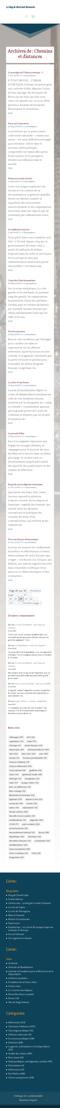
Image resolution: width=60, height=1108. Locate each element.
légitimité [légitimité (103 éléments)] (15, 799)
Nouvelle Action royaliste (21, 994)
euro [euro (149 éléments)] (43, 754)
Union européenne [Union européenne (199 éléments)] (19, 849)
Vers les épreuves (16, 331)
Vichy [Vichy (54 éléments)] (36, 853)
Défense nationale (17, 1034)
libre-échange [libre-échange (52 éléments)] (17, 791)
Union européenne (18, 1077)
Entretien (13, 1042)
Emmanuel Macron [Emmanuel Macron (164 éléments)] (38, 749)
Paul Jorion (14, 923)
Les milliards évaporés (18, 229)
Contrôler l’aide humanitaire (22, 280)
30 (10, 603)
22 (31, 598)
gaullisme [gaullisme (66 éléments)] (35, 770)
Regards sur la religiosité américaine (25, 484)
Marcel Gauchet (16, 915)
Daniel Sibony (15, 899)
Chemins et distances (19, 1026)
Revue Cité (13, 998)
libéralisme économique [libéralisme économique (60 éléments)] (21, 795)
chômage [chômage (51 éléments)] (15, 745)
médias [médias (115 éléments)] (32, 803)
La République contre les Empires (30, 645)
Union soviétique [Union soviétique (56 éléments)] (18, 853)
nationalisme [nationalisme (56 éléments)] (30, 807)
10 (25, 595)
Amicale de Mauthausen (20, 967)
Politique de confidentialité (28, 1096)
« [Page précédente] (16, 595)
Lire (10, 113)
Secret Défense (16, 934)
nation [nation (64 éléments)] (14, 807)
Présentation (14, 1065)
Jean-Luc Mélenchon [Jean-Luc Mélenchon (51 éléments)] (20, 787)
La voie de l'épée (16, 907)
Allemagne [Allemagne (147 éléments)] (16, 737)
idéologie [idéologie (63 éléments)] (15, 778)
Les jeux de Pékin (16, 433)
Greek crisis (14, 986)
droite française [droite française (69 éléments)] (33, 745)
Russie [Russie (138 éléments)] (44, 832)
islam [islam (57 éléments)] (13, 783)
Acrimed (12, 963)
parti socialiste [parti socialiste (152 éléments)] (31, 824)
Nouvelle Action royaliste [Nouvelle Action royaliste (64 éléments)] (22, 816)
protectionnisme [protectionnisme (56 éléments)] (18, 828)
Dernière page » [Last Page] (32, 603)
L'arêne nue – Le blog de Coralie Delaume (29, 903)
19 (15, 598)
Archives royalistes (17, 978)
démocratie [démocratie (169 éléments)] (16, 749)
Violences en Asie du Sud (20, 178)
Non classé (14, 1057)
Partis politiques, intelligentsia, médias (27, 1061)
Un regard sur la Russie (20, 938)
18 (10, 598)
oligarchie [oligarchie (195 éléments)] (36, 820)
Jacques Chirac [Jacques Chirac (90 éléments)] (30, 783)
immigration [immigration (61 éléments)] (32, 778)
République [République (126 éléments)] (16, 836)
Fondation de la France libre (22, 982)
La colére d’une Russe (18, 382)
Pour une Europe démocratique (23, 539)
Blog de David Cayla (18, 895)
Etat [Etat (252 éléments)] (13, 754)
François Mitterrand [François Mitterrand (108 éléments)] (20, 766)
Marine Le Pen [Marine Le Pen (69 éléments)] (34, 799)
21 (26, 598)
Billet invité (14, 1022)
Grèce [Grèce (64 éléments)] (13, 774)
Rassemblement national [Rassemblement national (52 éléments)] (22, 832)
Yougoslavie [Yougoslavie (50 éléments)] (16, 857)
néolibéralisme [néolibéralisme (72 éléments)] (17, 820)
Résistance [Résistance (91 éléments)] (34, 836)
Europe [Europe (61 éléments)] (14, 758)
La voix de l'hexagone (19, 911)
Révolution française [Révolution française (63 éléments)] (20, 841)
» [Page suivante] (19, 603)
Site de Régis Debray (18, 1002)
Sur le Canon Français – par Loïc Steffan (33, 684)
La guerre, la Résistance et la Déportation (29, 1046)
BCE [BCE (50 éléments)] (31, 737)
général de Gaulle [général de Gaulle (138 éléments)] (32, 774)
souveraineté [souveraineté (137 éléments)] (42, 841)
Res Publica (14, 1073)
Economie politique (18, 1038)
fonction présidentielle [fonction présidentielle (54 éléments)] (35, 758)
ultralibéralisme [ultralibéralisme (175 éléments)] (18, 845)
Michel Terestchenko (19, 919)
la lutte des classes (17, 1053)
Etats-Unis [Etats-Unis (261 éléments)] (28, 754)
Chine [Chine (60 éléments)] (31, 741)
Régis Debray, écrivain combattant (30, 701)
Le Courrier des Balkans (20, 990)
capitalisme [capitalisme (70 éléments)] (16, 741)
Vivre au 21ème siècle (18, 123)
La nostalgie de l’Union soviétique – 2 (25, 72)
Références (14, 1069)
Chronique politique (18, 1030)
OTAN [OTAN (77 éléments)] (13, 824)
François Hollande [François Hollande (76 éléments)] (19, 762)
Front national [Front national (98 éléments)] (17, 770)
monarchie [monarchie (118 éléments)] (16, 803)
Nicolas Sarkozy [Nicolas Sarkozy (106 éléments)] (18, 812)
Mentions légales (28, 1100)
